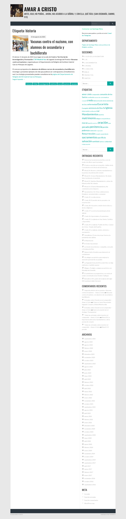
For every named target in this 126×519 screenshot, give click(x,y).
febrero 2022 (88, 395)
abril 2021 (87, 413)
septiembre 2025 (90, 339)
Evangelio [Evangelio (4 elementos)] (85, 108)
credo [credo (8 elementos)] (90, 100)
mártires (53, 84)
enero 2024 (88, 351)
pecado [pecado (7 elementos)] (85, 127)
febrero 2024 (88, 348)
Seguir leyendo (19, 79)
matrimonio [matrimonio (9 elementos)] (89, 118)
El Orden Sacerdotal (90, 244)
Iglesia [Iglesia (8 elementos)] (108, 107)
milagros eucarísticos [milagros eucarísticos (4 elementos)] (103, 118)
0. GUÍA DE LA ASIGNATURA (94, 56)
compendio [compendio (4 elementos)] (95, 94)
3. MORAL (87, 66)
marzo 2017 (88, 469)
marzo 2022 (88, 391)
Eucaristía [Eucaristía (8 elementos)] (102, 104)
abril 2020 (87, 441)
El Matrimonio (88, 240)
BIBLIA (86, 72)
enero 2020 (88, 450)
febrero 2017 (88, 472)
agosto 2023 (88, 367)
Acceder (87, 494)
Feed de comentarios (91, 500)
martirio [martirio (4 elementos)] (101, 115)
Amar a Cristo (40, 9)
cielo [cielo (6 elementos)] (89, 94)
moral (60, 84)
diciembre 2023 (89, 354)
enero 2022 (88, 398)
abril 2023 (87, 379)
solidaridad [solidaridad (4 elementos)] (108, 141)
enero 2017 (88, 475)
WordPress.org (89, 503)
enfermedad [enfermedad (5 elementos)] (92, 104)
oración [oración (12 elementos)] (103, 122)
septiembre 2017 (90, 463)
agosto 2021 (88, 410)
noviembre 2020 (89, 429)
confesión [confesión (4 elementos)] (91, 97)
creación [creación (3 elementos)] (84, 100)
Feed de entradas (90, 497)
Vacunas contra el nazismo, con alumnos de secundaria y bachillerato (51, 47)
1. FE (85, 59)
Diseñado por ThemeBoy (108, 514)
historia (29, 84)
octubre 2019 (88, 457)
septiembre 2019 (90, 460)
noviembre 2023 (89, 357)
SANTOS (87, 78)
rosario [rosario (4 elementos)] (98, 134)
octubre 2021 (88, 404)
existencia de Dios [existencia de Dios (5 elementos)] (96, 108)
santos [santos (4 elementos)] (101, 141)
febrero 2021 (88, 419)
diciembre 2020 (89, 425)
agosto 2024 (88, 345)
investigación (44, 84)
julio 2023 (87, 370)
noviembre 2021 (89, 401)
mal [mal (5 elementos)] (97, 111)
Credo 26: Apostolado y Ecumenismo (96, 216)
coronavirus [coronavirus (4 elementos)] (105, 97)
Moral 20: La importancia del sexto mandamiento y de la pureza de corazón (96, 319)
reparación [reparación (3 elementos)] (100, 130)
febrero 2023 (88, 382)
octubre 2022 (88, 385)
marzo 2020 (88, 444)
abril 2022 (87, 388)
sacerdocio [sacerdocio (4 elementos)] (104, 134)
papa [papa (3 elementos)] (109, 123)
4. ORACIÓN (88, 69)
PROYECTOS (88, 75)
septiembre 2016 (90, 485)
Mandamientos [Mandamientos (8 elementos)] (90, 114)
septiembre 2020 (90, 435)
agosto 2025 (88, 342)
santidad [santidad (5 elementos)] (95, 141)
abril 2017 (87, 466)
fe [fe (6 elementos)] (104, 108)
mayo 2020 (88, 438)
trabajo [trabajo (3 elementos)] (84, 144)
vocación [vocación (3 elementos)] (88, 144)
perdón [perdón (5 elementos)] (105, 127)
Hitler (35, 84)
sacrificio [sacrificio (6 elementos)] (101, 137)
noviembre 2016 (89, 478)
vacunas (74, 84)
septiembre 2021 (90, 407)
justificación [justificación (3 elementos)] (93, 111)
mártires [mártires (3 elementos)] (95, 123)
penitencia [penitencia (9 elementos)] (96, 126)
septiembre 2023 (90, 364)
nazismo (67, 84)
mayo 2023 (88, 376)
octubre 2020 (88, 432)
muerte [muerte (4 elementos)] (90, 123)
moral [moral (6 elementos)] (84, 123)
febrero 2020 (88, 447)
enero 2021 (88, 422)
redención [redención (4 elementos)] (93, 130)
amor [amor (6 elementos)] (84, 94)
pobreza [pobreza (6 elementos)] (85, 130)
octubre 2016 (88, 481)
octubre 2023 (88, 360)
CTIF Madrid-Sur (39, 59)
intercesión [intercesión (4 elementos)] (86, 111)
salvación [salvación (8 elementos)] (87, 141)
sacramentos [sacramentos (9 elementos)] (89, 137)
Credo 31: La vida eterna (92, 197)
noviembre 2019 (89, 453)
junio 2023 (87, 373)
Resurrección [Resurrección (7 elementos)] (88, 133)
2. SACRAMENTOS (90, 63)
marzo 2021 (88, 416)
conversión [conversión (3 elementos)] (97, 97)
